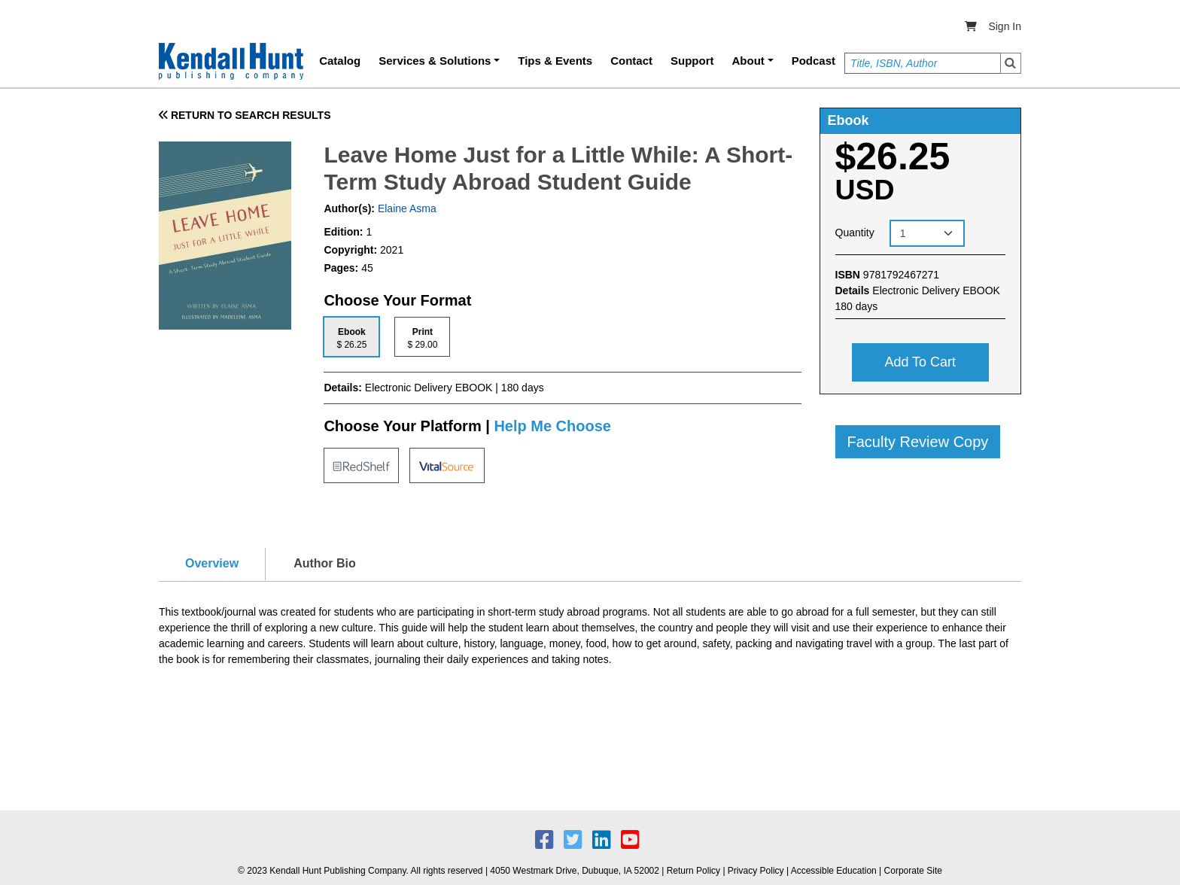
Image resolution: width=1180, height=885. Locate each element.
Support (692, 60)
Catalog (339, 60)
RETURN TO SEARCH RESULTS (245, 115)
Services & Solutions (435, 60)
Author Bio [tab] (324, 563)
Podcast (813, 60)
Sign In (1004, 26)
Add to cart (920, 362)
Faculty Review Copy (918, 441)
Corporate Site (913, 870)
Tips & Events (555, 60)
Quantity (854, 233)
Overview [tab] (212, 563)
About (748, 60)
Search (1010, 63)
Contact (631, 60)
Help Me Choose (552, 426)
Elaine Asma (405, 208)
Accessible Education (834, 870)
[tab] (351, 337)
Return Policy (693, 870)
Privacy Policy (756, 870)
